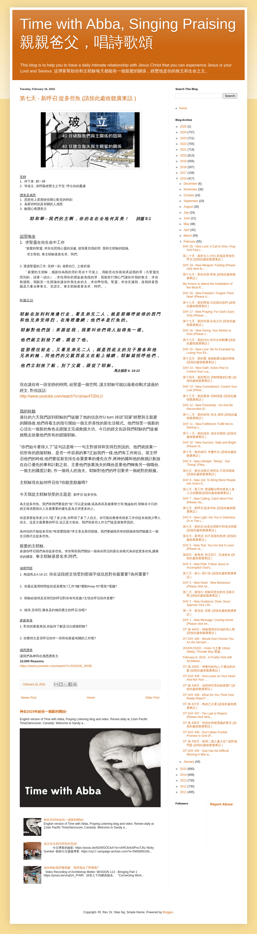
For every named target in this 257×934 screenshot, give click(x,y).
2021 (184, 149)
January (189, 761)
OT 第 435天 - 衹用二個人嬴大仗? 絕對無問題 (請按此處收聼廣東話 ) (210, 743)
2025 (184, 126)
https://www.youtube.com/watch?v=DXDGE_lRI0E (56, 666)
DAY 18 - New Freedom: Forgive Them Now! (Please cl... (208, 294)
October (189, 195)
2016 (184, 178)
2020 (184, 155)
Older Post (152, 697)
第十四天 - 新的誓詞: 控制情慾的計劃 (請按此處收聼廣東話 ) (209, 379)
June (187, 218)
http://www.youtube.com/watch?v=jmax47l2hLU (61, 396)
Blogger (168, 912)
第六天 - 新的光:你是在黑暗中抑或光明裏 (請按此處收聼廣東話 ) (210, 528)
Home (91, 697)
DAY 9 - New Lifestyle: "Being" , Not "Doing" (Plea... (206, 463)
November (191, 189)
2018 (184, 167)
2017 (184, 173)
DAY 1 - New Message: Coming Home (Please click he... (208, 621)
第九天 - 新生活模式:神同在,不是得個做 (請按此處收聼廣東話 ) (209, 472)
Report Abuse (221, 804)
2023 (184, 138)
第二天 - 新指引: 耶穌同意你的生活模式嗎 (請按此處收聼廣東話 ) (209, 593)
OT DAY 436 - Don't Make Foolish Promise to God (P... (205, 734)
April (187, 230)
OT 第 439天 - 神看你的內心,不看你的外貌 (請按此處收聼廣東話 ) (209, 668)
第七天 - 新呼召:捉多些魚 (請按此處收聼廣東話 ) (78, 98)
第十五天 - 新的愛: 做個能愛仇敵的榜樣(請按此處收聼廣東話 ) (209, 360)
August (189, 206)
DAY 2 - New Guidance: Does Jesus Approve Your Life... (206, 603)
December (191, 183)
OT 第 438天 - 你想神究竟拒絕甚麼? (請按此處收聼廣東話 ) (209, 687)
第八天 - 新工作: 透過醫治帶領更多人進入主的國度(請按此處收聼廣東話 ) (209, 491)
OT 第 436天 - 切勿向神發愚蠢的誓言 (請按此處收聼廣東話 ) (209, 724)
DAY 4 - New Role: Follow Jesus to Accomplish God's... (206, 565)
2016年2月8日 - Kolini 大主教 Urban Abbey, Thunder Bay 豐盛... (206, 649)
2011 (184, 792)
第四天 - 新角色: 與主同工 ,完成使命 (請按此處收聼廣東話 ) (209, 556)
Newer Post (28, 697)
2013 (184, 780)
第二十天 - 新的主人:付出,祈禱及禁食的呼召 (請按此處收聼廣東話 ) (209, 257)
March (188, 235)
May (187, 224)
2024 (184, 132)
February (190, 241)
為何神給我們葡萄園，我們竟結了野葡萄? (71, 867)
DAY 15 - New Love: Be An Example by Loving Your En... (209, 351)
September (191, 201)
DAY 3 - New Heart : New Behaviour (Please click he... (206, 584)
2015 (184, 769)
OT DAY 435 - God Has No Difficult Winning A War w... (206, 752)
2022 (184, 144)
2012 (184, 786)
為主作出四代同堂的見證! (60, 843)
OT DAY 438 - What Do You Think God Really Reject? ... (208, 696)
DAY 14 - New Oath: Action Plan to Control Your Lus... (205, 369)
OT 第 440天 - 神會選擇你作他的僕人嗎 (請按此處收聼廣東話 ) (209, 631)
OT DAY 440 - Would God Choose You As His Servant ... (208, 640)
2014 (184, 775)
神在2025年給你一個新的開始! (43, 711)
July (187, 212)
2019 (184, 161)
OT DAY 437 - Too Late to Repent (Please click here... (205, 715)
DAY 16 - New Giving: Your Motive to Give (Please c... (207, 332)
